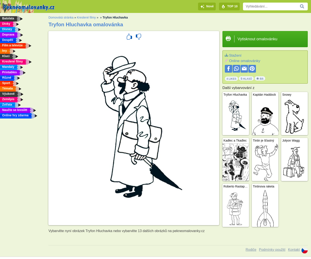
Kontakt (294, 249)
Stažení (235, 55)
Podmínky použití (272, 249)
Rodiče (251, 249)
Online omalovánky (244, 61)
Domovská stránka (60, 17)
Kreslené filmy (86, 17)
